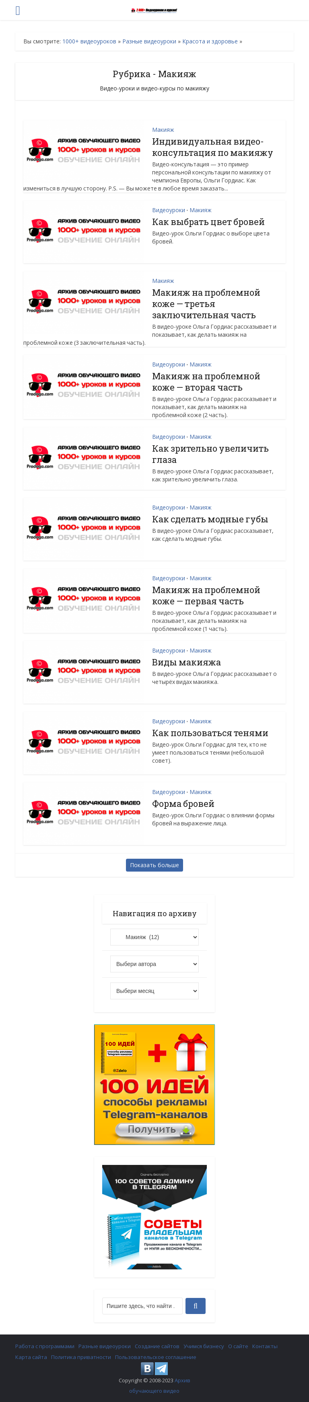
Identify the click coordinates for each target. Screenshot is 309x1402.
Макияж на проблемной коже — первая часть (206, 595)
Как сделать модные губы (210, 519)
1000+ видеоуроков (89, 41)
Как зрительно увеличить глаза (210, 453)
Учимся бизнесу (203, 1346)
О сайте (238, 1346)
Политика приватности (81, 1357)
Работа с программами (44, 1346)
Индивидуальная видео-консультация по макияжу (212, 146)
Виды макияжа (186, 662)
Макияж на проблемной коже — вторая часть (206, 381)
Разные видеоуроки (149, 41)
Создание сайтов (157, 1346)
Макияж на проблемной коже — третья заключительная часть (206, 304)
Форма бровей (183, 803)
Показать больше (154, 865)
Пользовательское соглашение (155, 1357)
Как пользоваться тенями (210, 733)
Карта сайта (31, 1357)
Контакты (265, 1346)
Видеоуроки (168, 210)
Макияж (163, 129)
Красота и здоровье (210, 41)
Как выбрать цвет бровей (208, 221)
